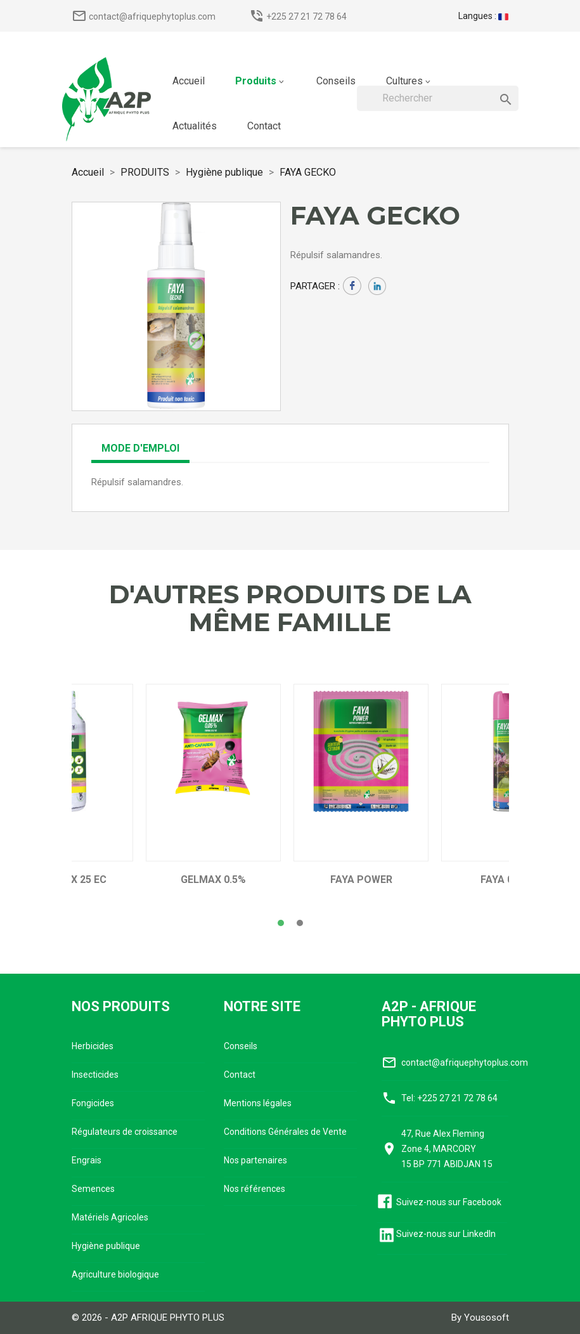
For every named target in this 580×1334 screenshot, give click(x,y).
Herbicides (92, 1046)
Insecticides (95, 1074)
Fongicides (93, 1103)
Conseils (240, 1046)
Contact (239, 1074)
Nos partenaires (255, 1160)
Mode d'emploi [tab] (140, 448)
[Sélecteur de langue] (483, 16)
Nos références (254, 1189)
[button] (281, 923)
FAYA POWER (361, 880)
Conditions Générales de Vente (285, 1132)
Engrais (86, 1160)
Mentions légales (258, 1103)
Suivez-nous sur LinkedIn (446, 1234)
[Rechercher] (438, 98)
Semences (93, 1189)
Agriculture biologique (115, 1274)
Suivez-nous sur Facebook (448, 1202)
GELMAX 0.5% (213, 880)
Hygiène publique (106, 1246)
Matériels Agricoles (110, 1217)
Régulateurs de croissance (124, 1132)
